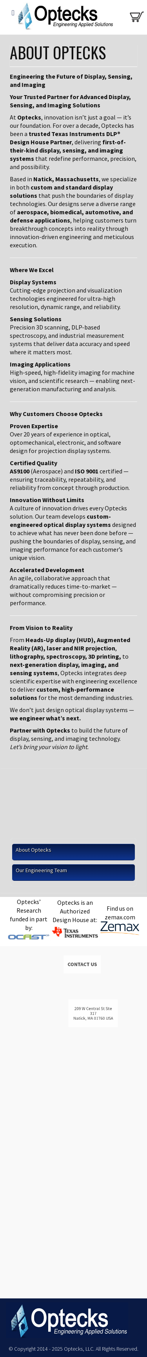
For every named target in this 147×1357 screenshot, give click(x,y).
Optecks (64, 18)
